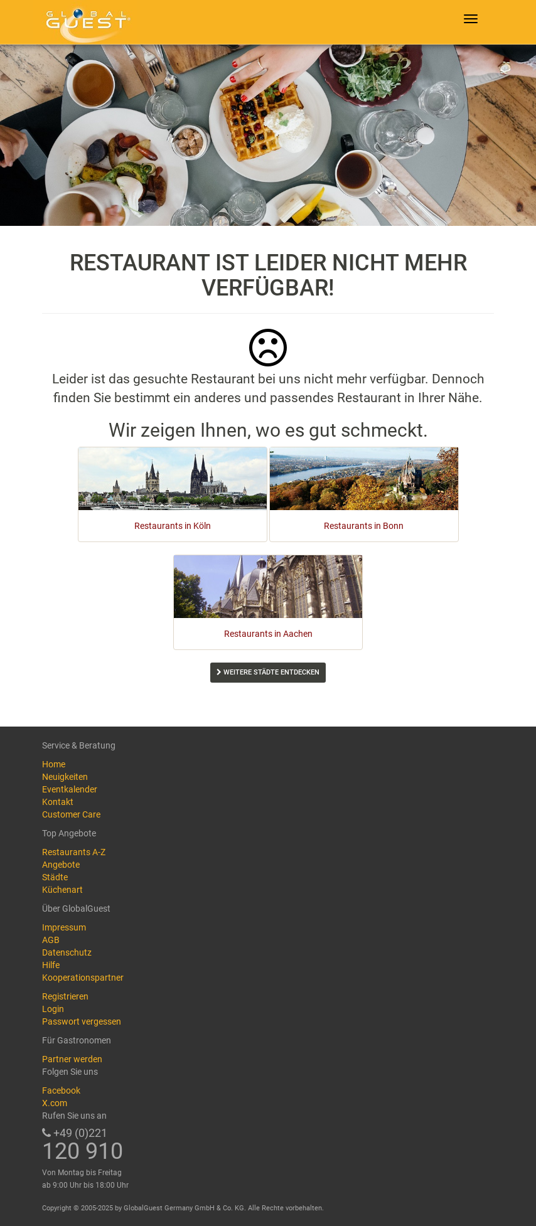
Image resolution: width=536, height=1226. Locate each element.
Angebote (61, 865)
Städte (55, 877)
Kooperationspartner (83, 978)
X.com (54, 1103)
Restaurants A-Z (73, 852)
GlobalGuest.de (86, 22)
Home (53, 764)
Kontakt (57, 802)
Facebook (61, 1090)
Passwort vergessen (81, 1021)
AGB (51, 940)
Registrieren (65, 996)
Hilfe (51, 965)
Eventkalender (69, 789)
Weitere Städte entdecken (268, 672)
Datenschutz (67, 952)
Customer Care (71, 814)
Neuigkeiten (65, 777)
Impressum (64, 927)
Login (53, 1009)
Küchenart (62, 890)
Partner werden (72, 1059)
